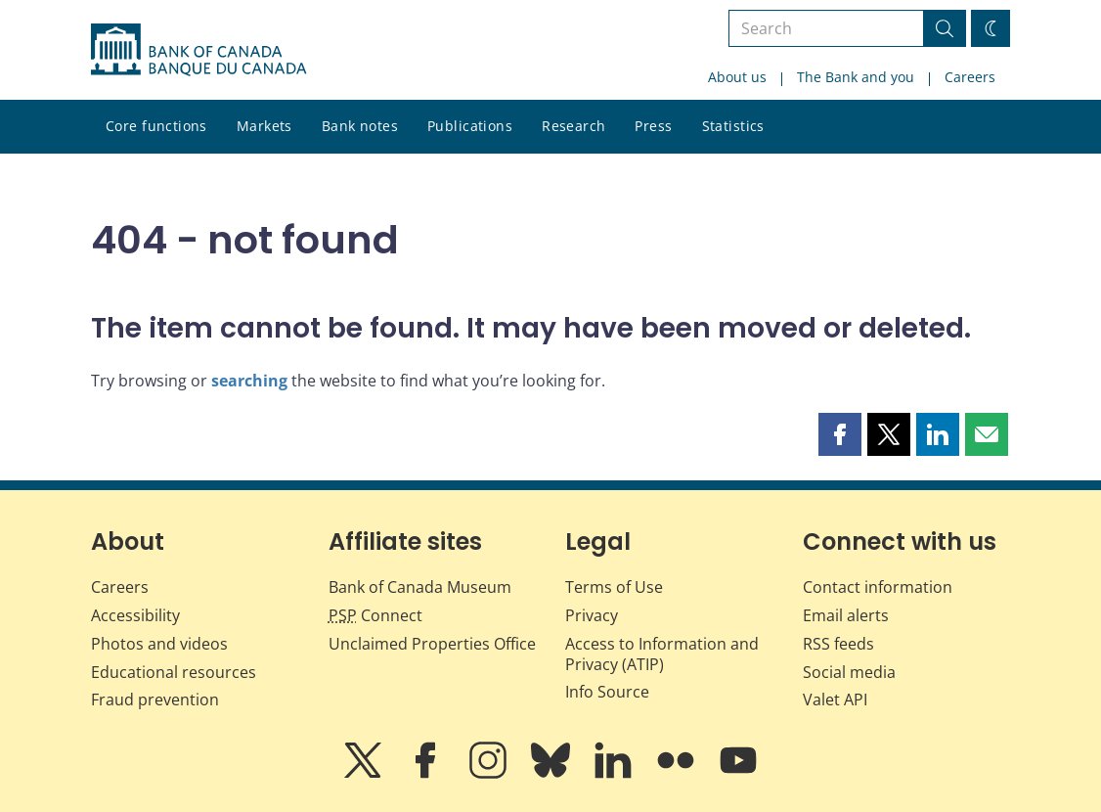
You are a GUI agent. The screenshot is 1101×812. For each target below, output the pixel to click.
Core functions (156, 125)
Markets (264, 125)
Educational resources (173, 672)
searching (249, 380)
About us (737, 77)
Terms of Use (614, 587)
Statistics (733, 125)
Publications (469, 125)
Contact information (877, 587)
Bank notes (360, 125)
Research (573, 125)
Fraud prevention (155, 699)
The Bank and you (855, 77)
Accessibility (135, 615)
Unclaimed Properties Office (432, 643)
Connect (375, 615)
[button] (839, 434)
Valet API (835, 699)
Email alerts (846, 615)
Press (653, 125)
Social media (849, 672)
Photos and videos (159, 643)
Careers (970, 77)
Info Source (607, 691)
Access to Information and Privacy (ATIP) (662, 654)
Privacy (591, 615)
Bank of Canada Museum (420, 587)
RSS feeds (838, 643)
